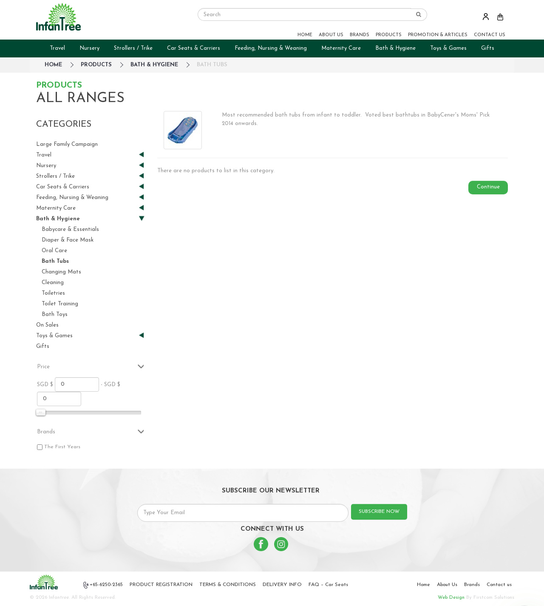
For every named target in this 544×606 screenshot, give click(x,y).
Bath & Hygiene (395, 48)
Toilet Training (60, 304)
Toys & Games (448, 48)
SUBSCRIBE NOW (379, 511)
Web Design (451, 597)
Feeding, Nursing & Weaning (271, 48)
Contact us (499, 584)
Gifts (487, 48)
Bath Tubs (212, 65)
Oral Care (54, 250)
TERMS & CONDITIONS (227, 584)
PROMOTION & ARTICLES (438, 35)
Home (423, 584)
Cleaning (53, 282)
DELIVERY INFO (282, 584)
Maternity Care (341, 48)
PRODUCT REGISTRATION (161, 584)
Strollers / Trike (133, 48)
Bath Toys (55, 314)
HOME (305, 35)
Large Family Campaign (67, 144)
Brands (472, 584)
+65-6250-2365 (103, 585)
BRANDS (359, 35)
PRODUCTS (389, 35)
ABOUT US (331, 35)
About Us (447, 584)
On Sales (47, 325)
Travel (57, 48)
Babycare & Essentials (70, 229)
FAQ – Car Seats (328, 584)
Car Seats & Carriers (193, 48)
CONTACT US (489, 35)
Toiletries (53, 293)
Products (96, 65)
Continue (488, 187)
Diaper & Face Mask (68, 240)
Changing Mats (61, 272)
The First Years (62, 447)
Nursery (89, 48)
